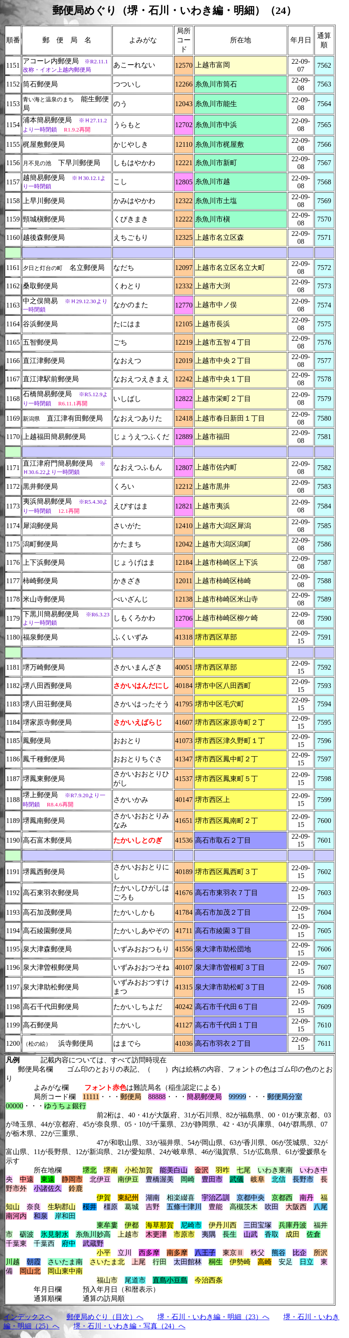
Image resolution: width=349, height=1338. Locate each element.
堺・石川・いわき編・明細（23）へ (213, 1317)
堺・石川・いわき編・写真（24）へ (129, 1326)
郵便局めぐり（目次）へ (104, 1317)
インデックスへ (27, 1317)
